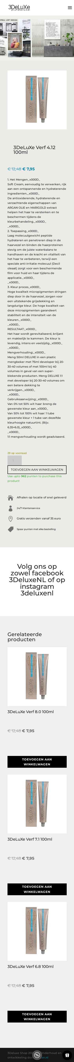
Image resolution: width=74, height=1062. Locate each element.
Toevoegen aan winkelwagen (37, 469)
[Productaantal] (14, 460)
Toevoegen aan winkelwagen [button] (37, 762)
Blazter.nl (41, 1057)
